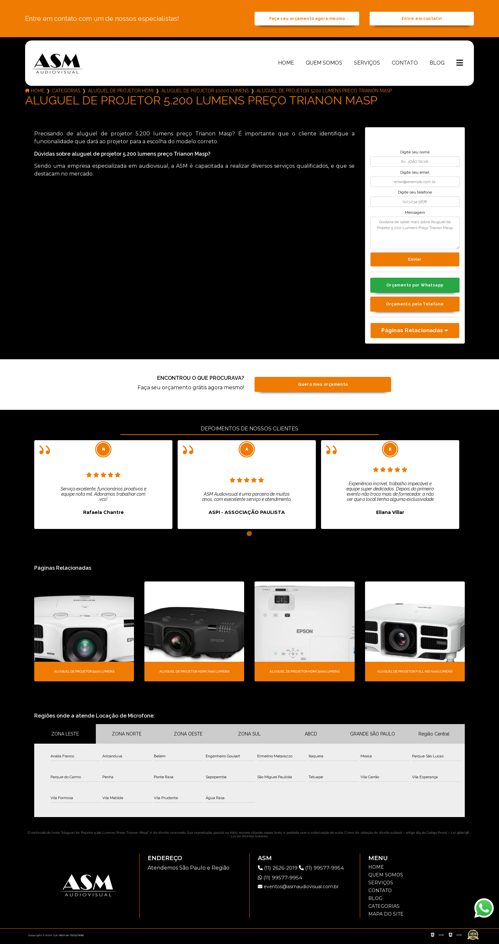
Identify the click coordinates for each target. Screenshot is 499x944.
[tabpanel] (103, 487)
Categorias (66, 92)
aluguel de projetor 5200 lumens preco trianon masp (324, 92)
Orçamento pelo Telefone (415, 306)
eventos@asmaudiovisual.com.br (298, 889)
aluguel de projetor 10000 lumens (205, 92)
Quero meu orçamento (323, 387)
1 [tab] (249, 537)
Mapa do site (386, 917)
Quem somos (324, 64)
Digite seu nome (415, 153)
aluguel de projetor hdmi (121, 92)
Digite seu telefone (415, 194)
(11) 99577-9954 (323, 871)
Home (286, 64)
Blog (437, 64)
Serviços (367, 64)
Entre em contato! (422, 19)
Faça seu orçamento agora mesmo (307, 19)
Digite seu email (414, 173)
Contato (405, 64)
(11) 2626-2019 (279, 871)
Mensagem (415, 213)
